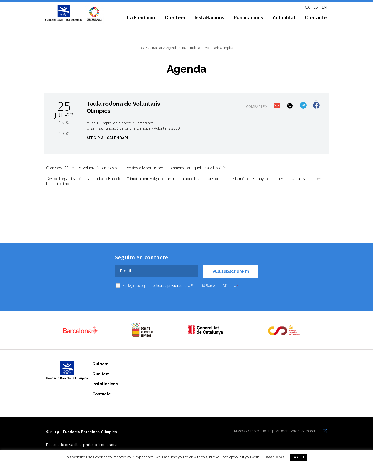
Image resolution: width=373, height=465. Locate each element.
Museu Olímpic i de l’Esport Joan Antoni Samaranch (277, 431)
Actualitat (284, 17)
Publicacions (248, 17)
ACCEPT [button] (298, 457)
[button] (277, 105)
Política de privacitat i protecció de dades (81, 445)
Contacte (316, 17)
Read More (275, 457)
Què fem (175, 17)
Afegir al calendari (107, 138)
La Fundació (141, 17)
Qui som (100, 364)
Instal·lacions (209, 17)
